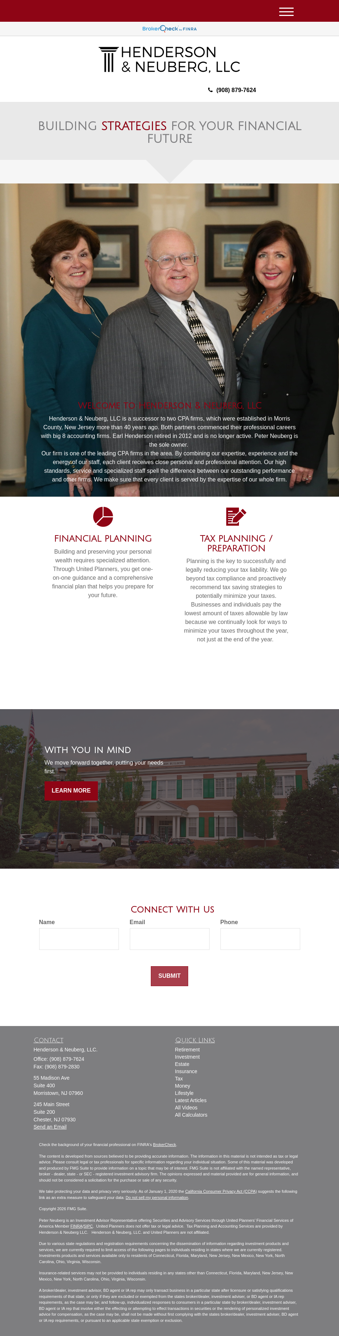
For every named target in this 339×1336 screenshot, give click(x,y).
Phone (229, 922)
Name (47, 922)
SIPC (88, 1226)
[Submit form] (169, 976)
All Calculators (191, 1115)
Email (137, 922)
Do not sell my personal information (157, 1197)
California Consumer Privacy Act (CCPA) (221, 1191)
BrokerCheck (164, 1144)
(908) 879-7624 (232, 90)
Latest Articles (191, 1100)
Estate (182, 1064)
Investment (187, 1057)
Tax (179, 1078)
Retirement (187, 1049)
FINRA (76, 1226)
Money (182, 1086)
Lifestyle (184, 1093)
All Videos (186, 1107)
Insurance (186, 1071)
